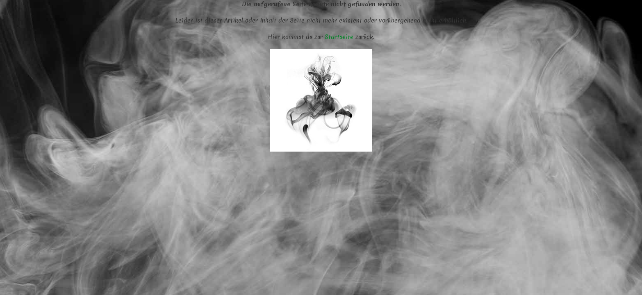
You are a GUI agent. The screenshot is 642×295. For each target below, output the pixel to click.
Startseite (339, 37)
